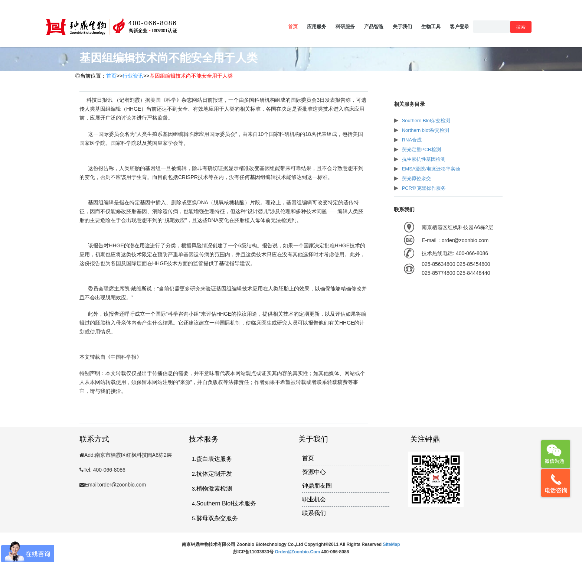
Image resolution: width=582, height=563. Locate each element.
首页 (293, 26)
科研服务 (345, 26)
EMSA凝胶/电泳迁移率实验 (431, 169)
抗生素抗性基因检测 (423, 159)
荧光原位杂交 (416, 178)
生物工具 (431, 26)
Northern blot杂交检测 (425, 130)
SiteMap (391, 544)
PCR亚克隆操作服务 (424, 188)
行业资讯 (132, 76)
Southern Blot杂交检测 (426, 120)
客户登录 (459, 26)
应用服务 (316, 26)
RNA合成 (412, 140)
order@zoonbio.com (298, 551)
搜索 (521, 27)
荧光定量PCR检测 (421, 149)
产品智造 (373, 26)
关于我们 (402, 26)
